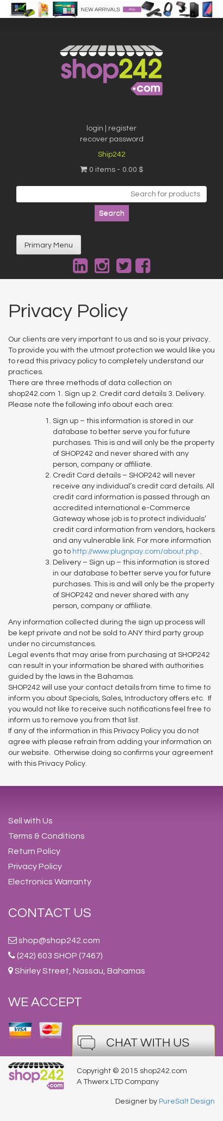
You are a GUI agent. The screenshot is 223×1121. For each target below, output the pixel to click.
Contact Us (49, 913)
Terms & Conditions (46, 836)
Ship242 (112, 154)
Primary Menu (48, 245)
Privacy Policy (35, 866)
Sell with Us (30, 820)
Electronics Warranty (49, 881)
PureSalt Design (187, 1101)
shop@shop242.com (59, 940)
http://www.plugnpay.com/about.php (135, 551)
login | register (111, 128)
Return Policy (34, 851)
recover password (112, 139)
